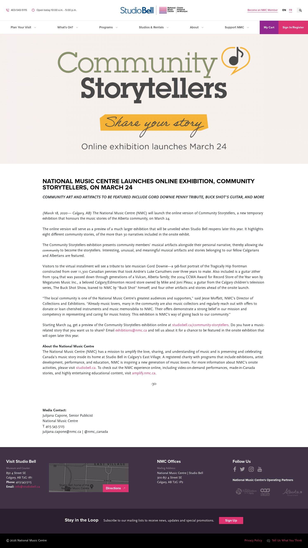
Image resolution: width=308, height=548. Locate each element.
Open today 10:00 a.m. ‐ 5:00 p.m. (57, 10)
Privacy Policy (253, 540)
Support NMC (237, 27)
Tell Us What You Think (284, 540)
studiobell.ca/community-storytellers (200, 325)
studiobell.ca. (86, 368)
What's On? (67, 27)
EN (284, 10)
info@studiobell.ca (27, 486)
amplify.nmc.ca (143, 373)
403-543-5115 (19, 10)
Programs (108, 27)
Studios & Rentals (154, 27)
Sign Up (231, 520)
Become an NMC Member (263, 10)
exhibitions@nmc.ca (131, 331)
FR (290, 10)
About (197, 27)
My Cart (269, 27)
